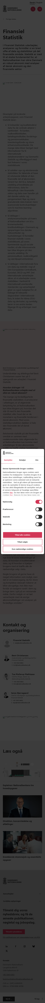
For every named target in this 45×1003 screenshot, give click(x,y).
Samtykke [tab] (8, 460)
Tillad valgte (22, 542)
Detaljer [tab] (22, 460)
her (11, 493)
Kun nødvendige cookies (22, 549)
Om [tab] (36, 460)
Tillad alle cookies (22, 535)
